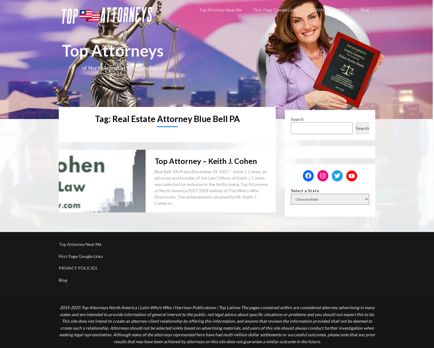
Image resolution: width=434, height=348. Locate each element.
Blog (365, 9)
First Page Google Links (276, 9)
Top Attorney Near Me (220, 9)
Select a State (305, 190)
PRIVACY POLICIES (329, 9)
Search (297, 119)
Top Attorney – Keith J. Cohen (206, 160)
